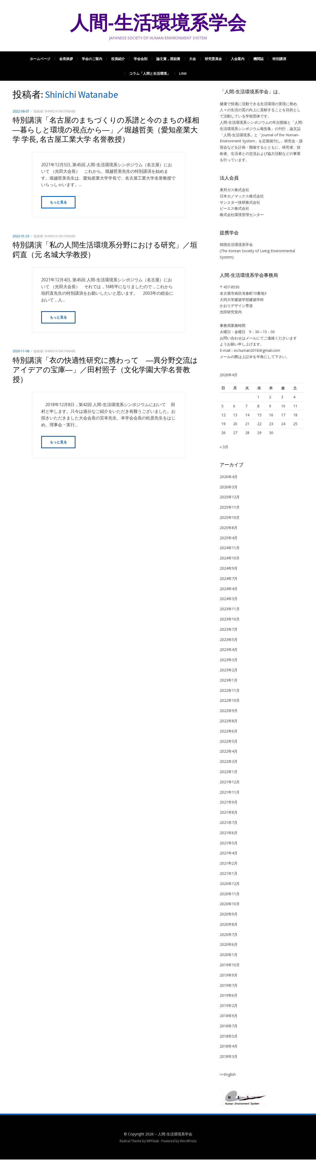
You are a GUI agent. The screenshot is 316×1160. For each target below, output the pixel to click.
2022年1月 (229, 772)
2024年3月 (229, 599)
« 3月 (224, 447)
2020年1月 (229, 955)
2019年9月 (229, 975)
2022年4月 (229, 751)
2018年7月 (229, 1026)
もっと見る (58, 202)
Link (183, 73)
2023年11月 (230, 609)
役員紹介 (118, 58)
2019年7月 (229, 985)
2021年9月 (229, 802)
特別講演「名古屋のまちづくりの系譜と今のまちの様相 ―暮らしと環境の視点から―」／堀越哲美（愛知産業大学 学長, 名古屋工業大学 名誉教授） (110, 129)
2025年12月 (230, 497)
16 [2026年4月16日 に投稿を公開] (271, 414)
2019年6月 (229, 995)
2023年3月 (229, 660)
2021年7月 (229, 823)
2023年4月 (229, 650)
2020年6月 (229, 944)
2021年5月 (229, 843)
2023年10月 (230, 619)
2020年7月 (229, 934)
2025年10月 (230, 517)
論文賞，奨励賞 (168, 58)
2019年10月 (230, 965)
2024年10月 (230, 558)
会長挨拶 (66, 58)
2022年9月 (229, 711)
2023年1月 (229, 680)
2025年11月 (230, 507)
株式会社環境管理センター (242, 214)
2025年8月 (229, 528)
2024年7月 (229, 578)
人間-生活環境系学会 (158, 23)
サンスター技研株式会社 (240, 202)
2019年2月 (229, 1005)
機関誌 (258, 58)
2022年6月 (229, 731)
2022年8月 (229, 721)
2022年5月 (229, 741)
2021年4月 (229, 853)
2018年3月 (229, 1056)
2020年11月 (230, 894)
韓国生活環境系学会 (236, 244)
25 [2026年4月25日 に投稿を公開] (295, 423)
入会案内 (237, 58)
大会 (192, 58)
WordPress (188, 1141)
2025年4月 (229, 538)
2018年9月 (229, 1016)
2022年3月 (229, 761)
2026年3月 (229, 487)
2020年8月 (229, 924)
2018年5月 (229, 1036)
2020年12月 (230, 884)
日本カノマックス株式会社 (242, 195)
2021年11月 (230, 792)
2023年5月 (229, 640)
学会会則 (140, 58)
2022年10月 (230, 700)
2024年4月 (229, 589)
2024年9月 (229, 568)
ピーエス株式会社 (234, 208)
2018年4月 (229, 1046)
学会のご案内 (92, 58)
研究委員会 (213, 58)
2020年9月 (229, 914)
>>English (228, 1074)
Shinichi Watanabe (60, 111)
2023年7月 (229, 629)
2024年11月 (230, 548)
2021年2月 (229, 863)
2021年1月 (229, 873)
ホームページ (40, 58)
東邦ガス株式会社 (234, 189)
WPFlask (153, 1141)
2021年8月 (229, 812)
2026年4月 (229, 477)
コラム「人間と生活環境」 (149, 73)
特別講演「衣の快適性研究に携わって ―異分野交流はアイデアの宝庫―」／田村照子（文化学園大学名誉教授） (105, 370)
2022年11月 (230, 690)
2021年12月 (230, 782)
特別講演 (279, 58)
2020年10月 (230, 904)
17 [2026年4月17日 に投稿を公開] (283, 414)
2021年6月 (229, 833)
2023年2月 (229, 670)
